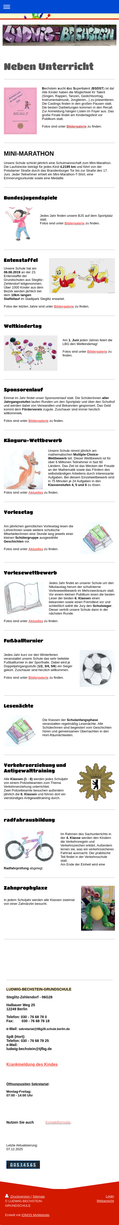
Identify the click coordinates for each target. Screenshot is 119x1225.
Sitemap (39, 1196)
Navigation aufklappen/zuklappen (59, 6)
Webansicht (105, 1201)
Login (110, 1196)
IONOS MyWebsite (35, 1215)
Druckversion (18, 1196)
